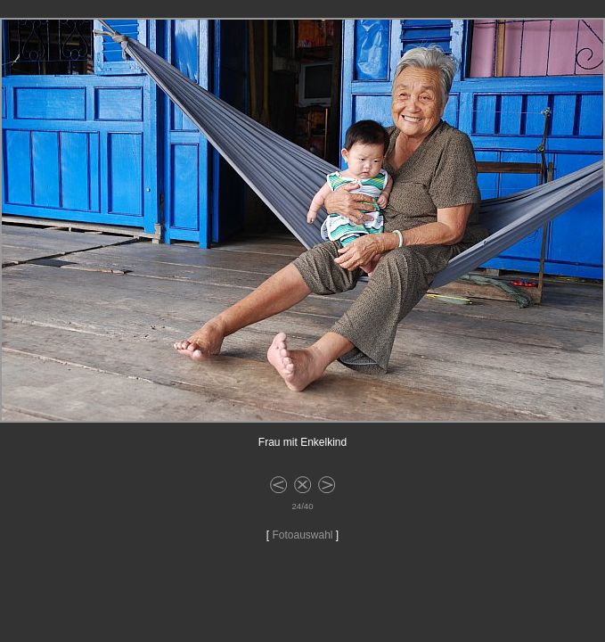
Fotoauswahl (302, 535)
